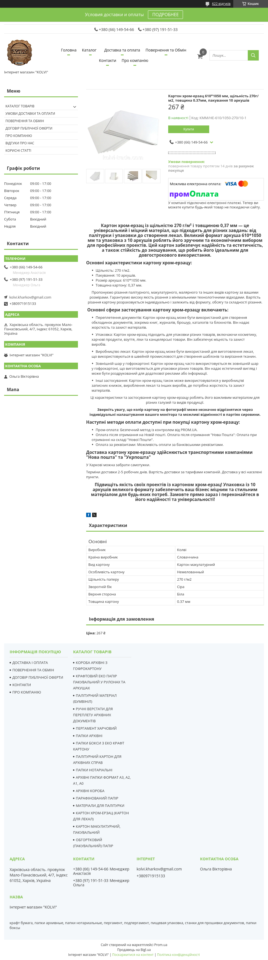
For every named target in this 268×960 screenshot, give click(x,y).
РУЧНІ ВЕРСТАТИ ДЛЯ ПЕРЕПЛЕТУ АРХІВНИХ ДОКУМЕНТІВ (93, 714)
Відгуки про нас (19, 143)
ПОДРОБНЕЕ (165, 15)
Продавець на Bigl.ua (134, 949)
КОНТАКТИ (21, 684)
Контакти (107, 60)
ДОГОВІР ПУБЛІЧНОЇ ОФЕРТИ (37, 677)
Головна (69, 50)
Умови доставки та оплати (30, 113)
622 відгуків (221, 3)
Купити (188, 129)
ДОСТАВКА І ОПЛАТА (30, 662)
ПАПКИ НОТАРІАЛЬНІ (94, 769)
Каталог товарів (19, 106)
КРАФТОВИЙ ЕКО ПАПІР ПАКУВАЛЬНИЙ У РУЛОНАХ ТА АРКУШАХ (99, 682)
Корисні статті (18, 150)
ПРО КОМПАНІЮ (26, 692)
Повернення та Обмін (165, 50)
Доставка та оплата (122, 50)
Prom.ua (160, 944)
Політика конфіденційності (178, 954)
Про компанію (135, 60)
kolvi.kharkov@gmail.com (30, 297)
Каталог (89, 50)
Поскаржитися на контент (132, 954)
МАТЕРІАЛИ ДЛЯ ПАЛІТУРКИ (100, 805)
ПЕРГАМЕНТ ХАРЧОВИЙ (96, 728)
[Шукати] (253, 55)
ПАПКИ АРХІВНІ (89, 735)
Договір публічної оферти (28, 128)
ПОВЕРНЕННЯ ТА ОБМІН (33, 669)
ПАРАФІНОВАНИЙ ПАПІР (97, 798)
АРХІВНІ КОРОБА (90, 790)
